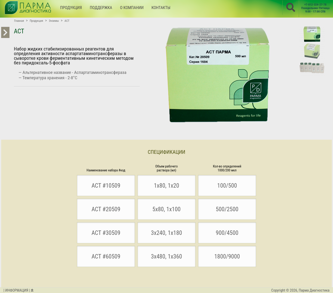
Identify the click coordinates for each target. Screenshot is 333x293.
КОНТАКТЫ (160, 7)
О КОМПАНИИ (132, 7)
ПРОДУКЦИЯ (71, 7)
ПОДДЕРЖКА (101, 7)
